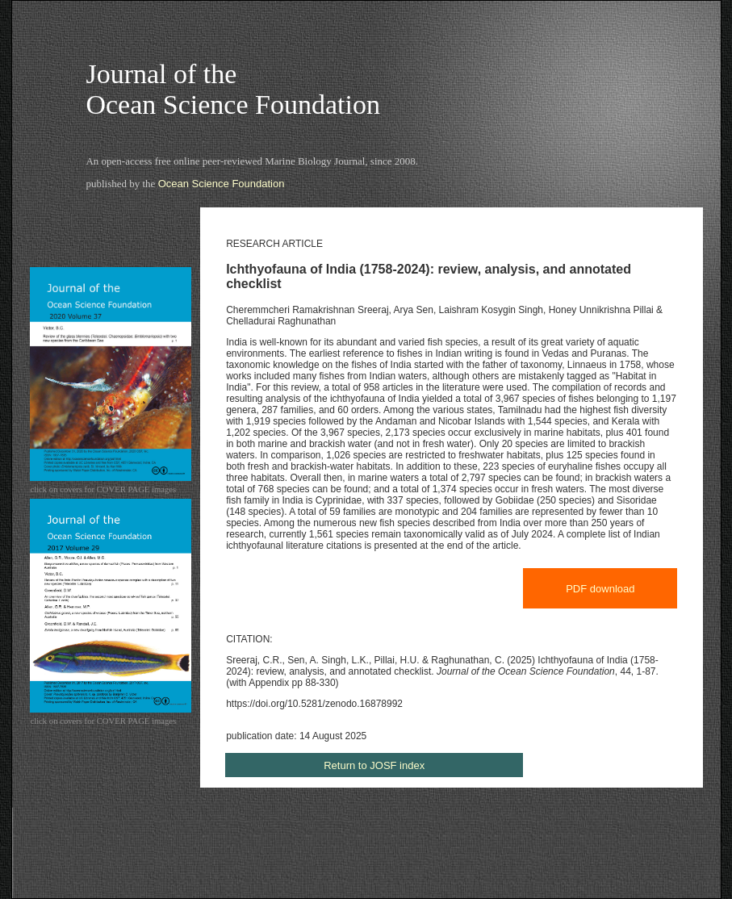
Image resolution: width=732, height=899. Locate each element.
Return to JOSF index (374, 765)
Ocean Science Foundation (221, 184)
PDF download (600, 589)
